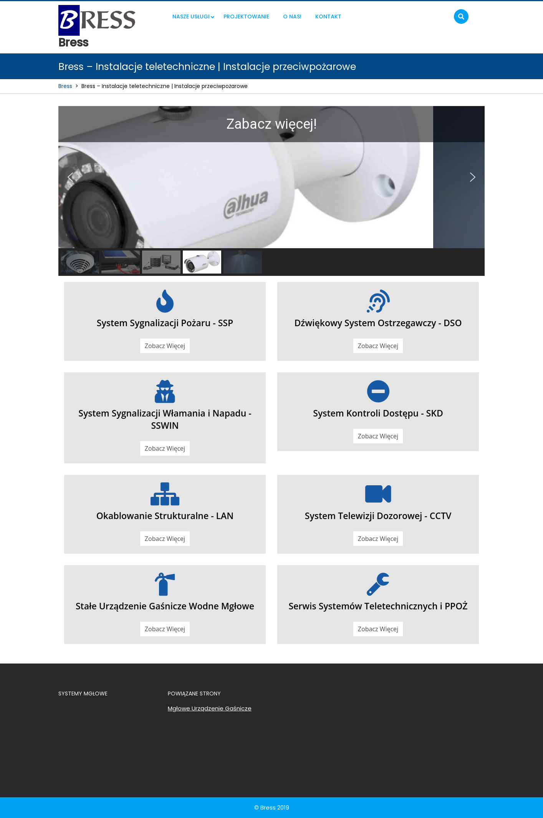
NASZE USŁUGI (191, 16)
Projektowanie (246, 16)
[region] (271, 191)
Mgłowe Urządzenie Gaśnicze (210, 708)
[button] (70, 177)
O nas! (292, 16)
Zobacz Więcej (165, 346)
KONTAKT (328, 16)
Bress (73, 43)
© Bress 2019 (271, 807)
